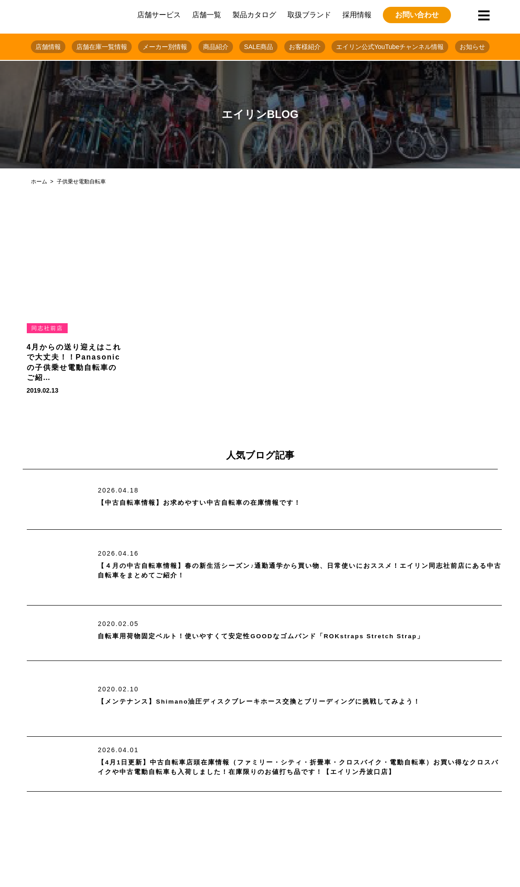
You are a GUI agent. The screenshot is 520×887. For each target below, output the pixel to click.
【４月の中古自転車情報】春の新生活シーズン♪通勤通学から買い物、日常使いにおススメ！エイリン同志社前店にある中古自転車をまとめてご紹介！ (296, 571)
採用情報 (356, 15)
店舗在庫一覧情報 (101, 46)
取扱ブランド (309, 15)
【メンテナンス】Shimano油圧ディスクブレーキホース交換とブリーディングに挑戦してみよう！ (280, 701)
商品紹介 (215, 46)
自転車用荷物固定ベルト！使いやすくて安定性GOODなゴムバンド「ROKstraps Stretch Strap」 (282, 636)
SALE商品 (258, 46)
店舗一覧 (206, 15)
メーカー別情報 (165, 46)
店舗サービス (159, 15)
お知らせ (472, 46)
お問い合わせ (417, 15)
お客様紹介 (305, 46)
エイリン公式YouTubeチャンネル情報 (390, 46)
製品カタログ (254, 15)
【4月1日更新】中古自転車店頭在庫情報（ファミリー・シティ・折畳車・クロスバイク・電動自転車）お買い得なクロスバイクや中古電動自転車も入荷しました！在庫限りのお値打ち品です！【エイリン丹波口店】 (299, 767)
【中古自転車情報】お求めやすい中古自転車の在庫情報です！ (212, 503)
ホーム (39, 181)
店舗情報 (48, 46)
